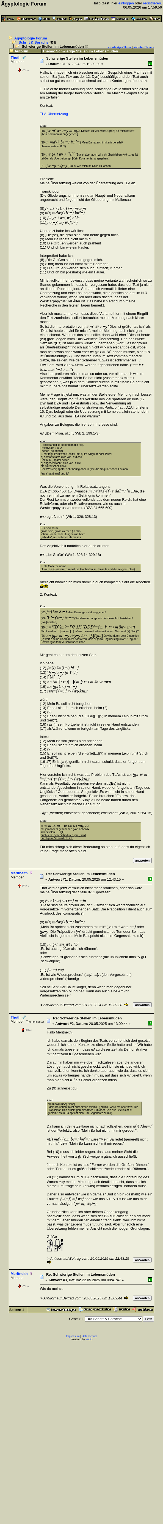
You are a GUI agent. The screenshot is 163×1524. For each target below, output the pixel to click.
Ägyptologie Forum (30, 38)
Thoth (16, 57)
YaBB (89, 1339)
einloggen (126, 3)
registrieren (152, 3)
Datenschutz (89, 1336)
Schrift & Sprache (34, 42)
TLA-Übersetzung (54, 114)
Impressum (72, 1336)
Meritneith (19, 873)
